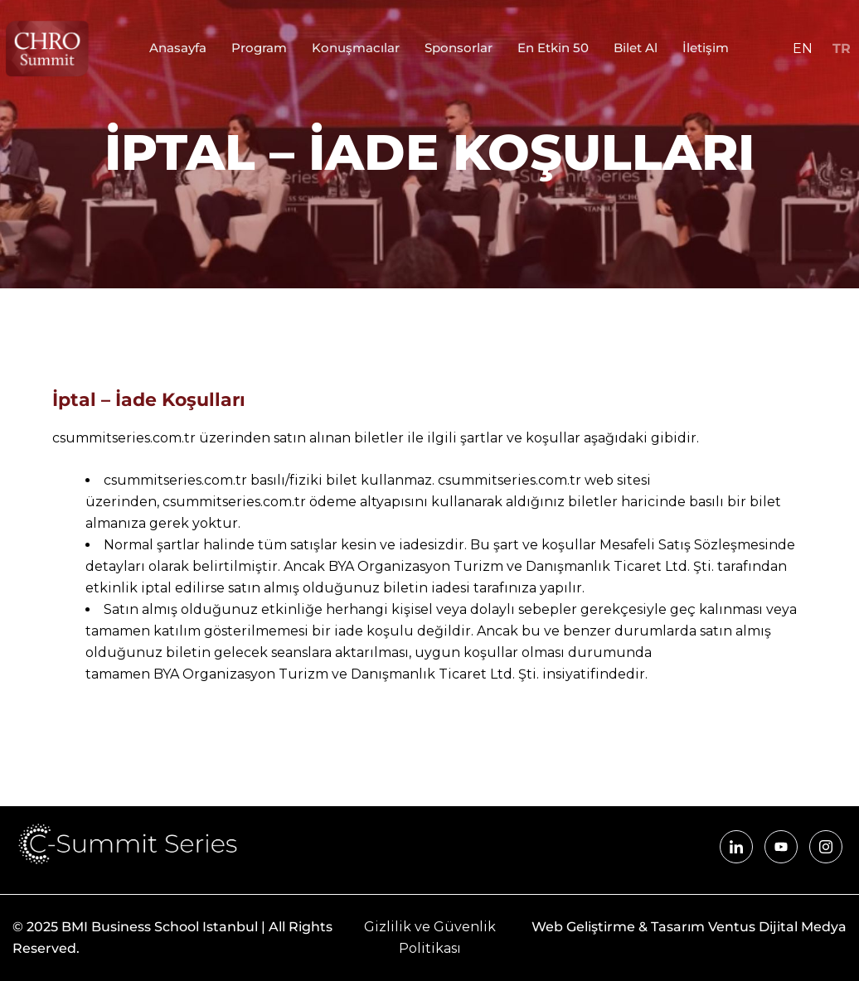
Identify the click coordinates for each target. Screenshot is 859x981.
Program (259, 48)
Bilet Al (636, 48)
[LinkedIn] (736, 846)
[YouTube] (781, 846)
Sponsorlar (459, 48)
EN (803, 48)
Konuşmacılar (356, 48)
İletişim (705, 48)
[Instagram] (825, 846)
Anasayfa (177, 48)
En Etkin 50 (553, 48)
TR (841, 48)
